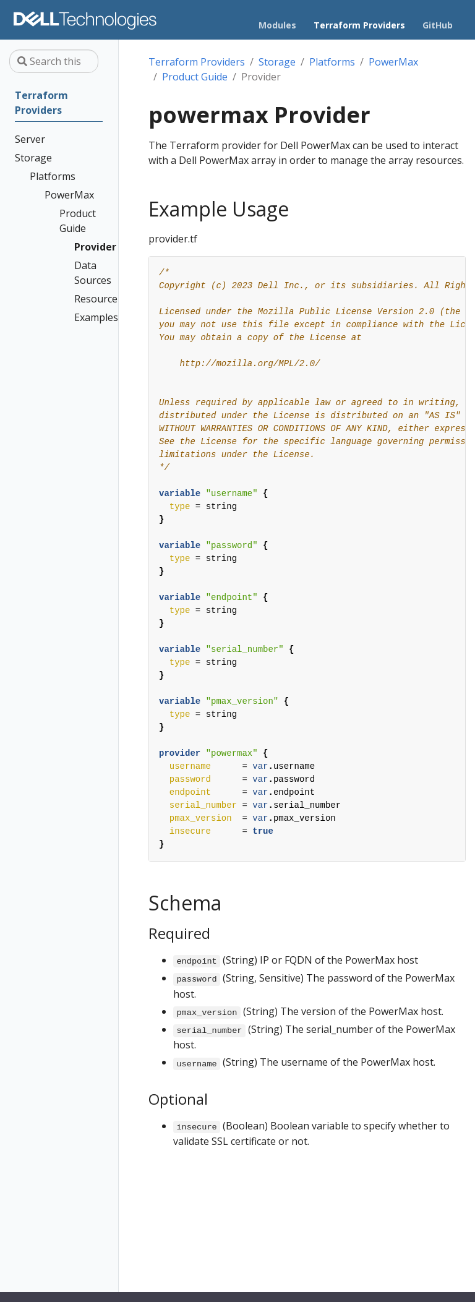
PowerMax (393, 62)
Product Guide (195, 77)
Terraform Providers (196, 62)
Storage (277, 62)
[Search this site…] (53, 61)
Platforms (332, 62)
